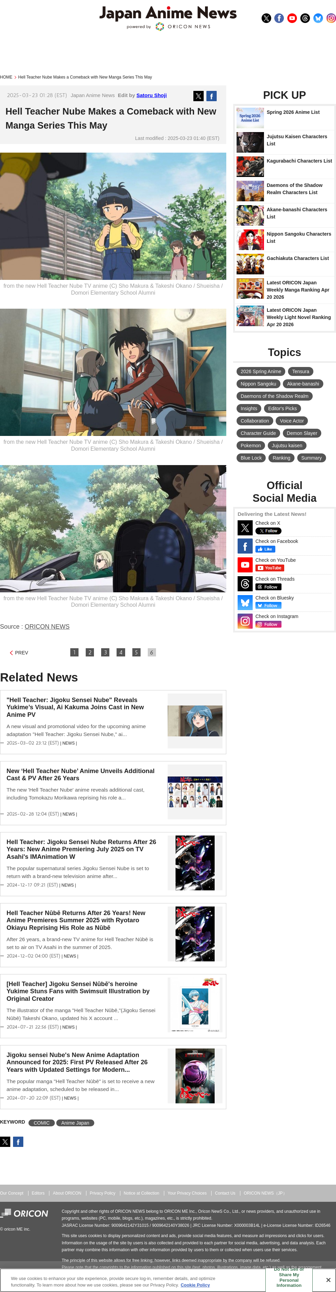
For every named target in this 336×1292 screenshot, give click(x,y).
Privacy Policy (103, 1193)
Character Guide (258, 433)
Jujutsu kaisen (287, 445)
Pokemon (251, 445)
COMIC (42, 1123)
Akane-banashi (303, 384)
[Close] (328, 1280)
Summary (311, 458)
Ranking (281, 458)
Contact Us (225, 1193)
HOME (6, 77)
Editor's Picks (282, 408)
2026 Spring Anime (261, 371)
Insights (249, 408)
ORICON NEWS (47, 626)
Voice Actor (292, 421)
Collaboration (255, 421)
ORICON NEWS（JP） (265, 1193)
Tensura (300, 371)
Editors (38, 1193)
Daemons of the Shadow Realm (275, 396)
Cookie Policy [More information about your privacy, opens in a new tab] (195, 1285)
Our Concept (11, 1193)
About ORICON (67, 1193)
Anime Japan (75, 1123)
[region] (168, 1280)
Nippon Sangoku (258, 384)
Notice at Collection (141, 1193)
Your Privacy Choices (187, 1193)
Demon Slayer (302, 433)
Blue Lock (251, 458)
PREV (21, 652)
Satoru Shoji (151, 95)
